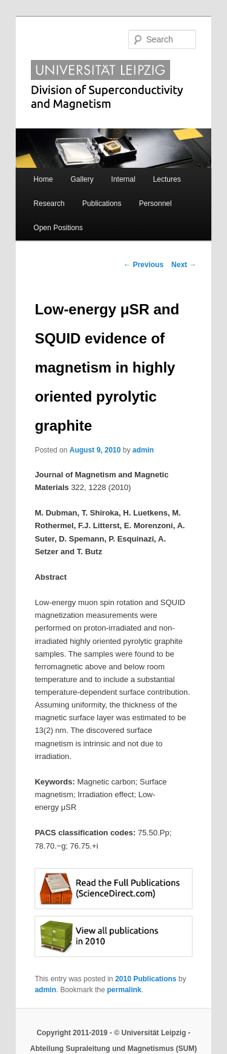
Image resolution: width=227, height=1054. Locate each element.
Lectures (167, 179)
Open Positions (57, 228)
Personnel (155, 203)
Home (43, 179)
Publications (102, 203)
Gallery (81, 179)
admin (143, 450)
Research (48, 203)
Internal (123, 179)
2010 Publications (145, 979)
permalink (124, 990)
